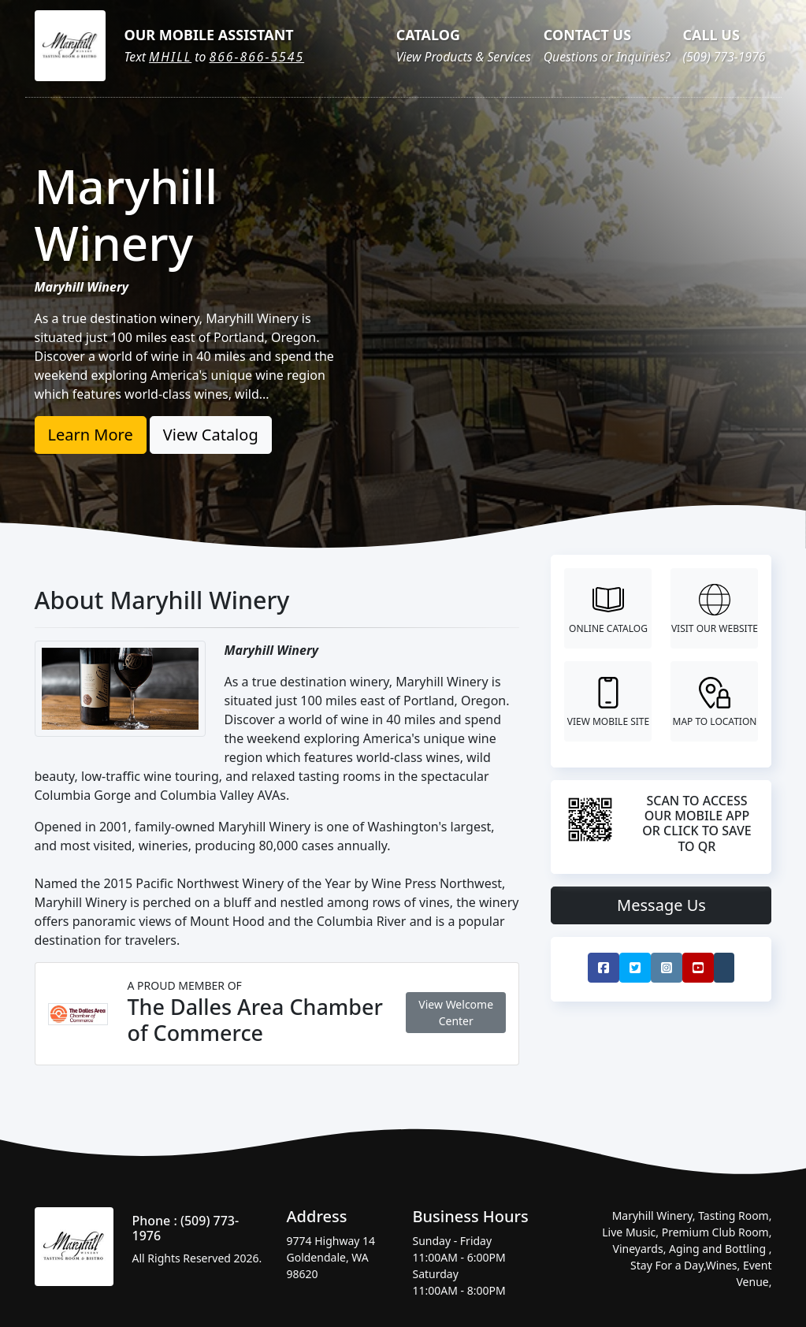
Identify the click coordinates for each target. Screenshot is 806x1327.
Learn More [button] (90, 434)
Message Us (661, 905)
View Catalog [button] (210, 434)
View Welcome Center (455, 1012)
